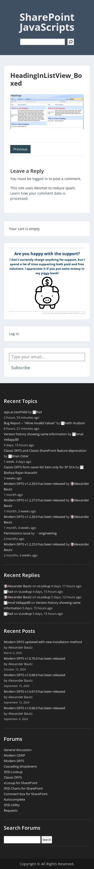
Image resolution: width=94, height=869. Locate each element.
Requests (11, 810)
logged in (40, 178)
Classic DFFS (13, 777)
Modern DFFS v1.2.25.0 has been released (34, 544)
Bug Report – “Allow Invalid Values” (30, 423)
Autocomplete (14, 799)
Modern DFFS (14, 761)
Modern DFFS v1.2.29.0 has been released (34, 483)
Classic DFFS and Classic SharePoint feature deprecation (45, 450)
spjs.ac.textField (15, 412)
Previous (20, 149)
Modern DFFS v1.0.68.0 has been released (34, 675)
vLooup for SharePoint (21, 783)
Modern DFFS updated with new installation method (43, 642)
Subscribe (20, 367)
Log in (14, 333)
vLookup (43, 586)
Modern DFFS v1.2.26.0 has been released (34, 516)
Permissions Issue (17, 533)
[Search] (70, 42)
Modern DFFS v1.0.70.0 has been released (34, 658)
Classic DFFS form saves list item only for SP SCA (39, 467)
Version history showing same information (35, 434)
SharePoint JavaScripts (47, 22)
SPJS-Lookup (13, 772)
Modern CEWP (14, 755)
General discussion (18, 750)
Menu (9, 8)
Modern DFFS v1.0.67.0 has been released (34, 691)
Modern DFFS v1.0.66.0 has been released (34, 708)
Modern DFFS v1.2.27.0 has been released (34, 500)
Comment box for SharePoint (26, 794)
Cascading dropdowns (20, 766)
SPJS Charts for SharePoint (23, 788)
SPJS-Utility (12, 805)
